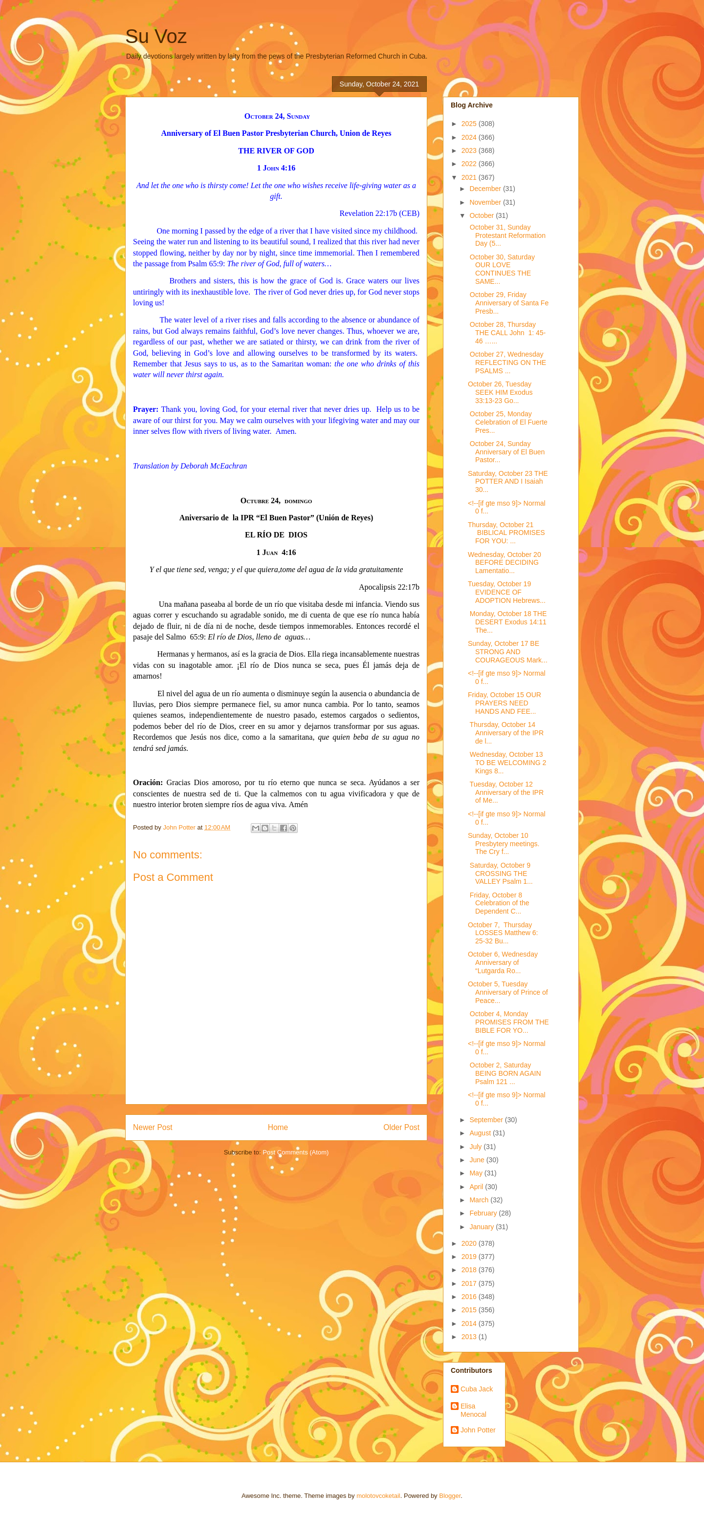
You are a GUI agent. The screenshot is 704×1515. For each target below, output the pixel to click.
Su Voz (156, 36)
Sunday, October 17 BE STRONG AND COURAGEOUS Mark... (508, 652)
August (480, 1133)
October (482, 215)
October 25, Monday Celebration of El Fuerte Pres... (508, 422)
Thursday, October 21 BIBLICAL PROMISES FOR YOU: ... (506, 533)
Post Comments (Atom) (296, 1152)
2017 (470, 1283)
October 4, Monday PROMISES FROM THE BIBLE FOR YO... (508, 1022)
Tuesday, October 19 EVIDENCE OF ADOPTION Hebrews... (507, 592)
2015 (470, 1310)
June (477, 1160)
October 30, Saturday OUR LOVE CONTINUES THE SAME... (501, 269)
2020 (470, 1243)
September (487, 1120)
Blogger (450, 1495)
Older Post (401, 1127)
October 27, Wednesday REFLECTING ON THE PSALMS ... (507, 362)
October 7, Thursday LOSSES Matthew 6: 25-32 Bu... (503, 933)
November (486, 202)
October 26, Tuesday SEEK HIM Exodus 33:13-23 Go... (500, 392)
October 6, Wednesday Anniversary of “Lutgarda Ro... (503, 962)
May (476, 1173)
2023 (470, 150)
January (482, 1227)
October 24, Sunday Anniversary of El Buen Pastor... (506, 452)
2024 (470, 137)
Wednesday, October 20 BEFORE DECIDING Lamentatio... (504, 563)
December (486, 188)
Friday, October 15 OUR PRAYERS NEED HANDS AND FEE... (504, 703)
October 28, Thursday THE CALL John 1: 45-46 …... (507, 332)
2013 (470, 1337)
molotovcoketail (378, 1495)
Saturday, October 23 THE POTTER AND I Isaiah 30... (508, 481)
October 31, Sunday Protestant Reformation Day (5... (507, 235)
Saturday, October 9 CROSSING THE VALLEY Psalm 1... (500, 873)
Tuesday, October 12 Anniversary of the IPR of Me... (506, 792)
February (484, 1213)
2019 (470, 1256)
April (477, 1187)
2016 (470, 1297)
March (479, 1200)
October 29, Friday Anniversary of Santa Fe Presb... (508, 303)
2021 (470, 177)
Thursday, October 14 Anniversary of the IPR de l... (506, 733)
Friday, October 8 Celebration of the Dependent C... (498, 903)
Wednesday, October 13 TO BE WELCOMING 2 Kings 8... (507, 762)
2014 (470, 1323)
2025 (470, 124)
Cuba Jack (477, 1389)
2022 (470, 164)
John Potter (478, 1430)
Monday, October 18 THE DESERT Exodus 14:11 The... (507, 622)
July (476, 1147)
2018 (470, 1270)
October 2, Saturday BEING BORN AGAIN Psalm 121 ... (504, 1073)
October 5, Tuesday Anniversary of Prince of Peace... (508, 992)
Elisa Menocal (473, 1410)
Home (278, 1127)
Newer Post (153, 1127)
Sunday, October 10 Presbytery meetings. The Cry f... (504, 844)
